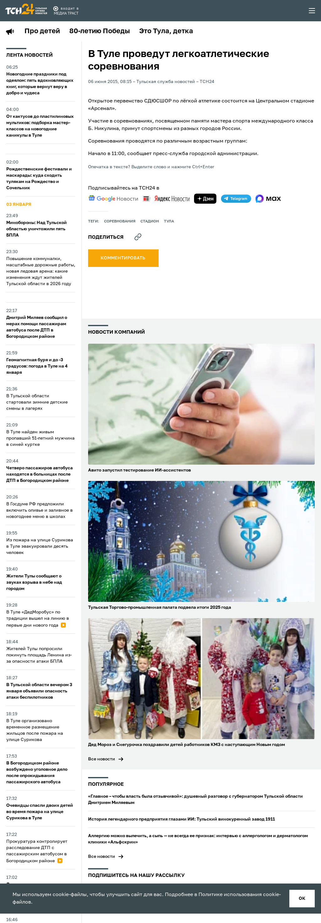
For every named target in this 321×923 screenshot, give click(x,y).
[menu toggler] (312, 10)
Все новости (101, 759)
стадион (149, 221)
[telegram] (236, 199)
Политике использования (230, 894)
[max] (268, 199)
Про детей (42, 31)
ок (302, 898)
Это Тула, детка (166, 31)
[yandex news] (166, 198)
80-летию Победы (99, 31)
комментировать (123, 258)
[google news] (113, 198)
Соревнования (119, 221)
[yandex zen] (205, 199)
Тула (169, 221)
